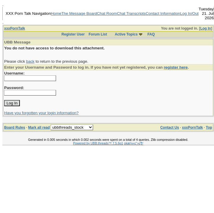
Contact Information (163, 13)
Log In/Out (189, 13)
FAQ (151, 34)
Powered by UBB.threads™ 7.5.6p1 (98, 143)
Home (56, 13)
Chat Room (107, 13)
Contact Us (169, 127)
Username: (14, 73)
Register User (73, 34)
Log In (205, 28)
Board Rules (14, 127)
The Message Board (79, 13)
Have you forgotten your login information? (41, 113)
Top (209, 127)
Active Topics (126, 34)
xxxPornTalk (14, 28)
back (30, 61)
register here (176, 67)
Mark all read (39, 127)
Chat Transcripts (131, 13)
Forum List (98, 34)
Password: (14, 87)
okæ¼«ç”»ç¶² (133, 143)
